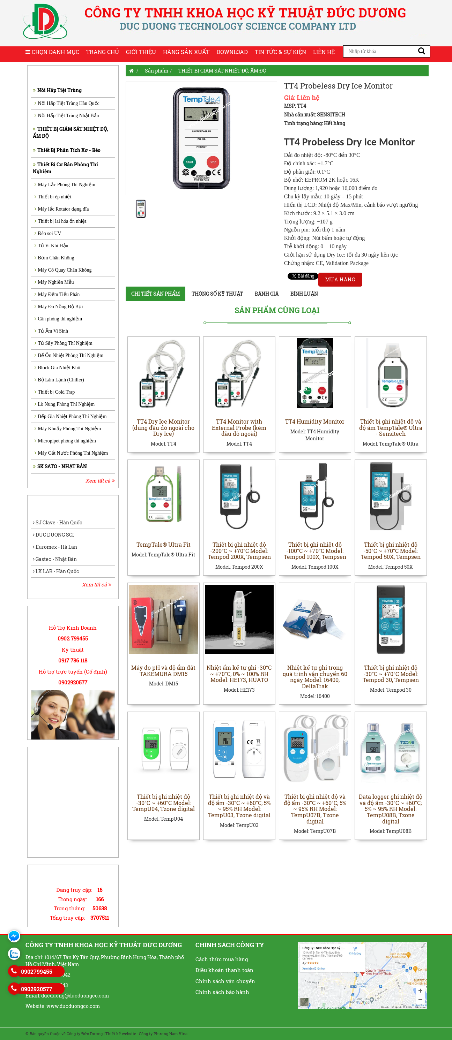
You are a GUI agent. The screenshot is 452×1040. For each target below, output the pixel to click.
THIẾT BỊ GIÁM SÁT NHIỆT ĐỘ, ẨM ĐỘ (70, 132)
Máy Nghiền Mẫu (54, 282)
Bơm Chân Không (54, 257)
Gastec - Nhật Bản (55, 559)
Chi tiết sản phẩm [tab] (155, 293)
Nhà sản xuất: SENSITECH (314, 114)
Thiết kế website (120, 1033)
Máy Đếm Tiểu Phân (57, 294)
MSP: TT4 (295, 106)
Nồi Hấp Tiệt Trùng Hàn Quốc (67, 103)
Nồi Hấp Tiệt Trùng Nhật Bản (67, 115)
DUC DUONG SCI (53, 534)
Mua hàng (340, 279)
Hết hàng (334, 123)
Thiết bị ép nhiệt (53, 196)
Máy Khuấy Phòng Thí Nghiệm (68, 428)
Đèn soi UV (48, 233)
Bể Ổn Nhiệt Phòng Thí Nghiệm (69, 355)
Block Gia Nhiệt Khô (57, 367)
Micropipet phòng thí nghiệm (65, 440)
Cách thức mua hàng (221, 959)
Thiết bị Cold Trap (55, 392)
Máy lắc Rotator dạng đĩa (62, 209)
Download (232, 51)
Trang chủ (102, 51)
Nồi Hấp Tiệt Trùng (57, 90)
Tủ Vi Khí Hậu (51, 245)
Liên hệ (324, 51)
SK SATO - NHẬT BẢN (60, 466)
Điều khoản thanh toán (224, 969)
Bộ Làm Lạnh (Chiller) (59, 379)
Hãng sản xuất (186, 51)
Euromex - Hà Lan (55, 547)
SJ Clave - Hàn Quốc (57, 522)
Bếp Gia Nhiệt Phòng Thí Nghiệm (71, 416)
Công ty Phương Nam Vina (163, 1033)
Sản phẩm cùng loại (277, 310)
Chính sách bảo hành (222, 991)
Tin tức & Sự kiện (280, 51)
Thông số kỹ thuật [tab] (217, 293)
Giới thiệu (141, 51)
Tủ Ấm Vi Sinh (51, 331)
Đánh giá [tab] (267, 293)
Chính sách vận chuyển (225, 981)
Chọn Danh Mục (52, 51)
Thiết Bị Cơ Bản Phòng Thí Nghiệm (65, 168)
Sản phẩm (156, 70)
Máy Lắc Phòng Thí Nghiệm (65, 184)
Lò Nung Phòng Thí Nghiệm (65, 404)
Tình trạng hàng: (303, 123)
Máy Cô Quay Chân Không (63, 270)
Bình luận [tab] (304, 293)
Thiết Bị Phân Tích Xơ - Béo (67, 150)
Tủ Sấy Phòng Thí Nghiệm (63, 343)
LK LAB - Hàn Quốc (56, 571)
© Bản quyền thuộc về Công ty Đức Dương (64, 1033)
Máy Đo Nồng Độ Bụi (59, 306)
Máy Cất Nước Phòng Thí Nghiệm (71, 453)
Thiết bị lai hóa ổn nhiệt (61, 221)
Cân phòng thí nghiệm (58, 318)
